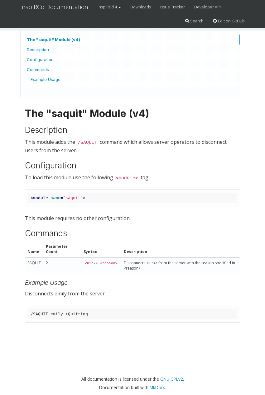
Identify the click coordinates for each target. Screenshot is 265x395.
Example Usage (45, 79)
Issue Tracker (172, 7)
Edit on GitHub (229, 21)
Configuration (40, 59)
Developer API (207, 7)
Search (194, 21)
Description (38, 49)
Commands (38, 69)
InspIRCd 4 (109, 7)
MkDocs (157, 387)
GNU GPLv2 (171, 379)
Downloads (140, 7)
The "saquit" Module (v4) (53, 39)
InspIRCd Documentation (54, 7)
